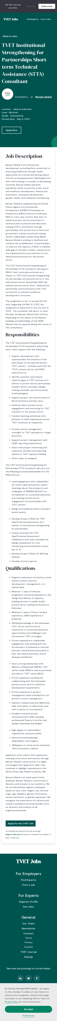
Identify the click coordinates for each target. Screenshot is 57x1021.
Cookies (28, 947)
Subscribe (46, 6)
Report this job (13, 834)
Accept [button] (28, 1009)
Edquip (28, 956)
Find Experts (33, 19)
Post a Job (45, 19)
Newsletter (28, 928)
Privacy (29, 942)
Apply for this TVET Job (20, 823)
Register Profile (28, 901)
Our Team (28, 923)
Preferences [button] (29, 1015)
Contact (28, 933)
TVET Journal (28, 952)
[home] (10, 19)
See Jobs (28, 906)
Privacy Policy (12, 1001)
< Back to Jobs (9, 36)
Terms (28, 938)
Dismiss (31, 6)
